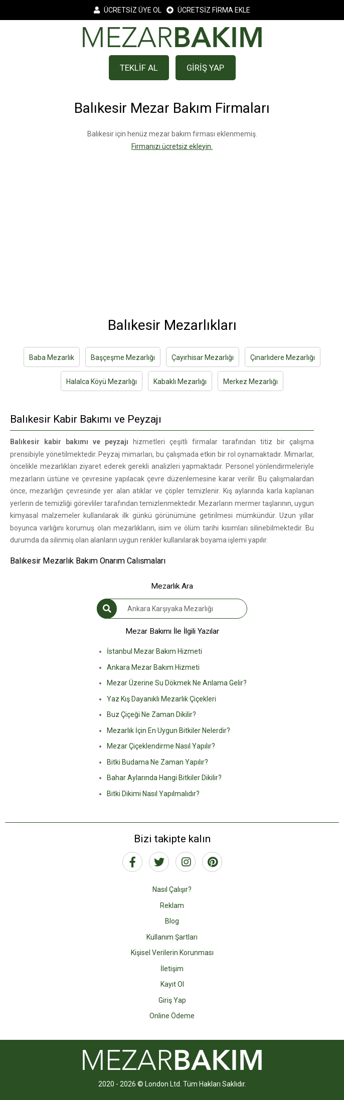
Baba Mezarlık (51, 357)
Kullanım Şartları (172, 937)
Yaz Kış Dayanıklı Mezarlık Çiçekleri (161, 699)
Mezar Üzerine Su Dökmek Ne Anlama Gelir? (177, 683)
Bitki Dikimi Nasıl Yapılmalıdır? (153, 794)
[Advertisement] (172, 222)
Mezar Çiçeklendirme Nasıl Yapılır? (161, 746)
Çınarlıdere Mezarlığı (282, 357)
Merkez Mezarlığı (250, 382)
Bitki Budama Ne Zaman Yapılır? (157, 762)
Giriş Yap (172, 1000)
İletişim (172, 969)
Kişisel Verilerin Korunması (172, 953)
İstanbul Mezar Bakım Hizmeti (154, 651)
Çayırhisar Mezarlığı (202, 357)
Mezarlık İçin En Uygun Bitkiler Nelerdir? (168, 730)
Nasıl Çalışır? (172, 889)
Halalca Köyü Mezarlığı (101, 382)
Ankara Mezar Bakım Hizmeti (153, 667)
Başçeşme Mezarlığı (123, 357)
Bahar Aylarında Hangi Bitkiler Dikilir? (164, 778)
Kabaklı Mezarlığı (180, 382)
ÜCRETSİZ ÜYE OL (127, 10)
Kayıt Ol (172, 984)
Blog (172, 921)
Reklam (172, 905)
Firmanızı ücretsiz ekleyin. (172, 146)
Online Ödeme (172, 1016)
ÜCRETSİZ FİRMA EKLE (208, 10)
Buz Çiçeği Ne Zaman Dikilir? (151, 714)
